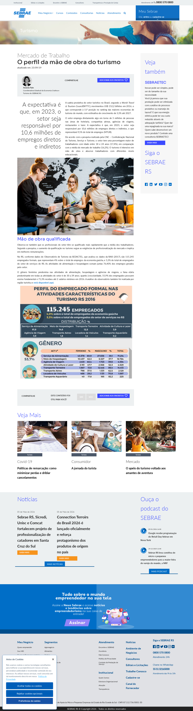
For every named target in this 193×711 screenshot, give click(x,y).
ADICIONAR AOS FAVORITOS (113, 80)
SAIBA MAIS (152, 143)
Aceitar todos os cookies (29, 685)
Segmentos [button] (51, 642)
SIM (81, 397)
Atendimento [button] (106, 642)
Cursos (59, 13)
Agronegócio (49, 647)
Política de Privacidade (107, 659)
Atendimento (114, 13)
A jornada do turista (84, 468)
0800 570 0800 (164, 2)
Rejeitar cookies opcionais (29, 693)
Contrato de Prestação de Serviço (108, 663)
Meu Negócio (45, 13)
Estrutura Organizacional (108, 681)
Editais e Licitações (37, 3)
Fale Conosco (104, 655)
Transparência (104, 689)
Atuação (102, 685)
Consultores (79, 3)
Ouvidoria (102, 651)
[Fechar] (53, 659)
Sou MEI (20, 651)
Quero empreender (24, 647)
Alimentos (48, 651)
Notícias (100, 13)
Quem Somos (104, 678)
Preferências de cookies (29, 701)
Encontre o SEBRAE (60, 3)
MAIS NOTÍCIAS (55, 564)
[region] (29, 682)
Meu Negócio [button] (25, 642)
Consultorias (86, 13)
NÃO (91, 397)
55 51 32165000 (161, 669)
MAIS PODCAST (159, 571)
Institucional (18, 3)
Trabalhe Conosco (136, 671)
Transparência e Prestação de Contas (105, 3)
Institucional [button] (106, 672)
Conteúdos (71, 13)
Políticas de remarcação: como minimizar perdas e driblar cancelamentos (36, 472)
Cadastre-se (133, 677)
